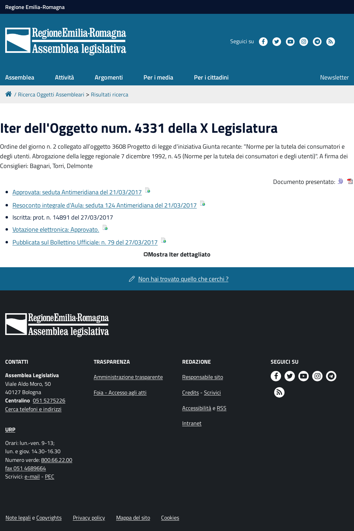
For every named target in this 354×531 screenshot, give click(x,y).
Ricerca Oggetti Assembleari (51, 94)
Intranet (192, 423)
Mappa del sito (133, 517)
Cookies (170, 517)
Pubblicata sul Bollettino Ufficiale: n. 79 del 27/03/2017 (85, 242)
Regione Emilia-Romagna (35, 7)
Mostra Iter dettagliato (179, 254)
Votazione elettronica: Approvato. (55, 229)
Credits (190, 392)
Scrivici (212, 392)
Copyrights (49, 517)
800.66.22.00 (56, 460)
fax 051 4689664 (25, 468)
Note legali (18, 517)
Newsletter (334, 77)
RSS (221, 408)
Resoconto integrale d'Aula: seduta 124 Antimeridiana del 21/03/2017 (104, 205)
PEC (49, 476)
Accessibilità (196, 408)
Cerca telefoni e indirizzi (33, 409)
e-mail (32, 476)
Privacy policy (89, 517)
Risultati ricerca (109, 94)
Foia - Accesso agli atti (120, 392)
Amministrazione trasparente (128, 377)
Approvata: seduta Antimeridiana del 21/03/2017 (77, 192)
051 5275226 (49, 400)
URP (10, 429)
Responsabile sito (202, 377)
